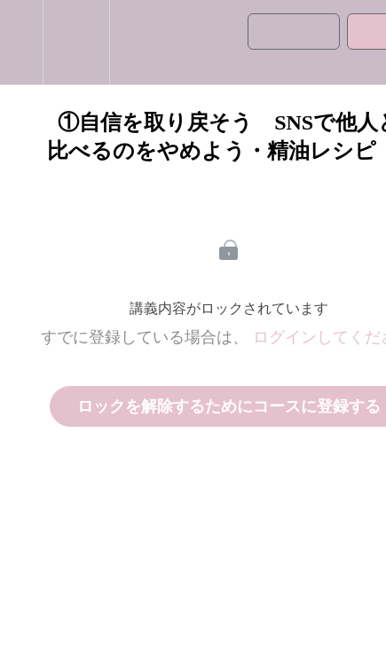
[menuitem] (76, 42)
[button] (21, 42)
